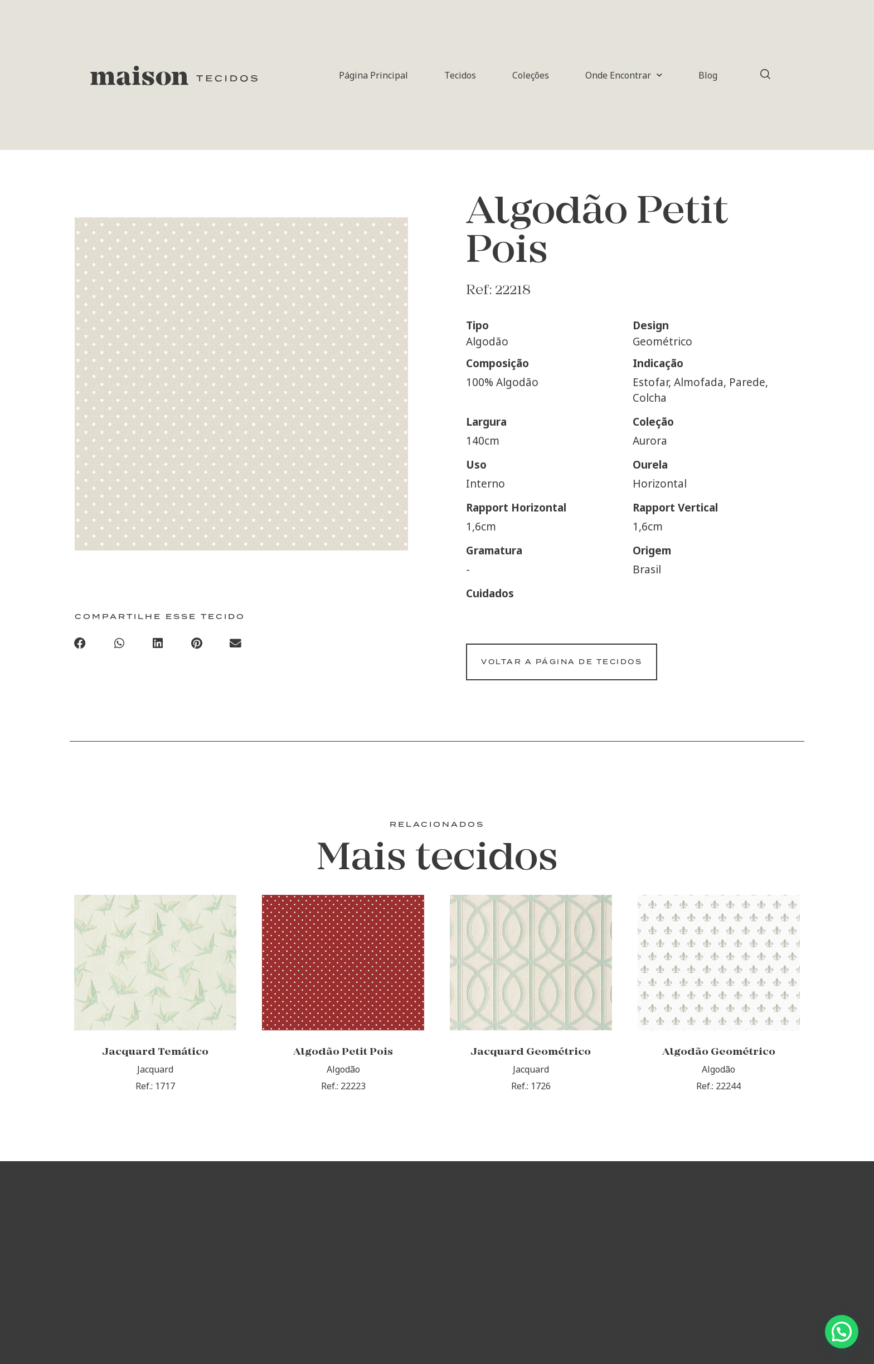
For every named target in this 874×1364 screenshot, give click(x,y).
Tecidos (460, 75)
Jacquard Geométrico (530, 1065)
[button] (80, 645)
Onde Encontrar (623, 75)
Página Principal (373, 75)
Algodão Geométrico (718, 1065)
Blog (707, 75)
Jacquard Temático (155, 1065)
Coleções (530, 75)
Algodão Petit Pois (343, 1065)
